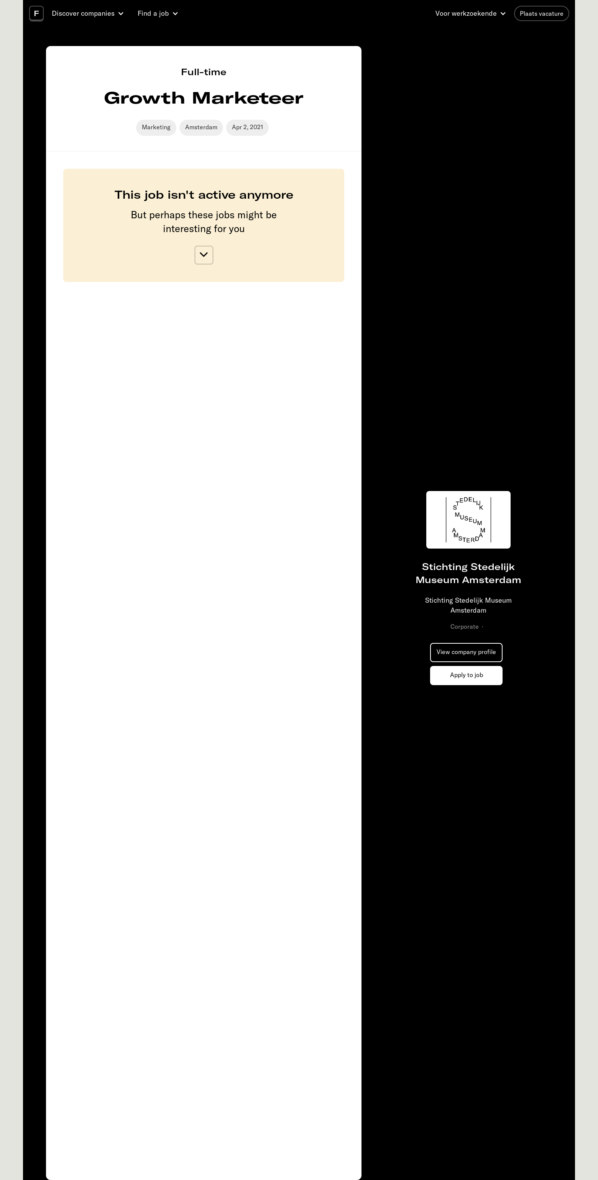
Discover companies (83, 13)
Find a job (153, 13)
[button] (89, 13)
